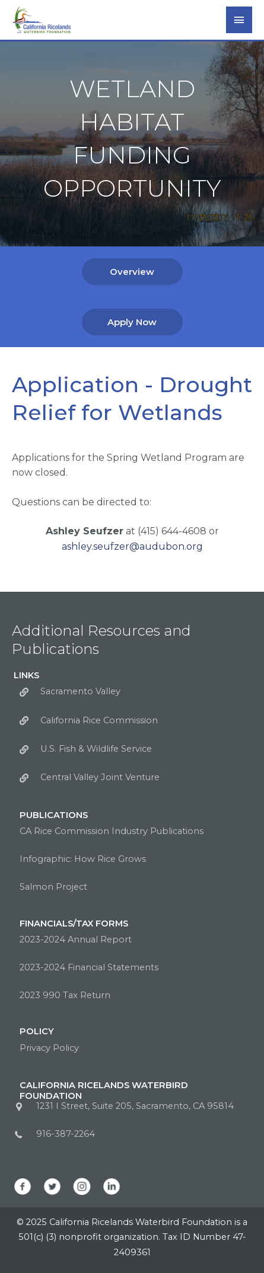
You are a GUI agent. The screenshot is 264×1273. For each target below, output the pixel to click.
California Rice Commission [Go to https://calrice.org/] (99, 720)
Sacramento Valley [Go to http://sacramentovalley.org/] (80, 691)
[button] (132, 271)
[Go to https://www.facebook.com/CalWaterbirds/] (22, 1186)
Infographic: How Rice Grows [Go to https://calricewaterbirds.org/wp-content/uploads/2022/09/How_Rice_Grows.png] (83, 859)
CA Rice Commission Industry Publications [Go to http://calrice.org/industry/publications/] (111, 831)
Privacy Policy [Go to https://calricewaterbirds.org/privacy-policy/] (49, 1048)
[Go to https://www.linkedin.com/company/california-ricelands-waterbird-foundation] (111, 1186)
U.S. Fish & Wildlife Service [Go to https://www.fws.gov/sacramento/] (96, 748)
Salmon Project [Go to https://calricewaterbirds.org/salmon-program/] (53, 886)
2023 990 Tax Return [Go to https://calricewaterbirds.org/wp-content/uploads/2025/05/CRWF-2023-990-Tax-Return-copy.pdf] (65, 995)
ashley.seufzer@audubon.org (132, 546)
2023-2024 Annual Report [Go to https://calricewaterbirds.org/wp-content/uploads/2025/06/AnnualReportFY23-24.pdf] (76, 939)
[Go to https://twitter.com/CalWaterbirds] (52, 1186)
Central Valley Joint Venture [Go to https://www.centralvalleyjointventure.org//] (100, 777)
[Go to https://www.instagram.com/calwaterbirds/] (82, 1186)
